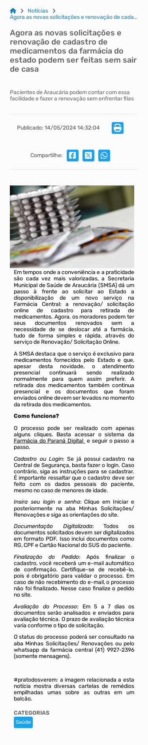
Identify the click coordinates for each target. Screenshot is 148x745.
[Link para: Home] (13, 11)
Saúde (23, 722)
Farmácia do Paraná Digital (49, 440)
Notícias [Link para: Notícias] (38, 11)
